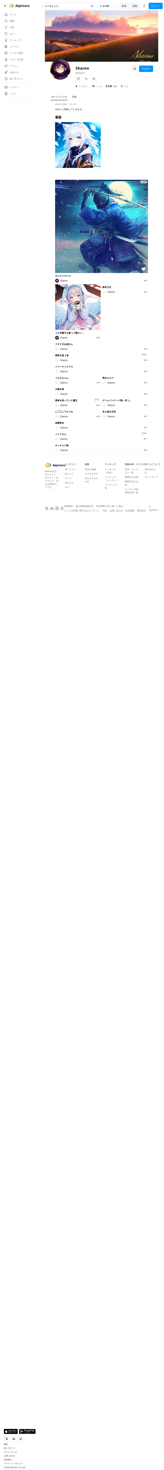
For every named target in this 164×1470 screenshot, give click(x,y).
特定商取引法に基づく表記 (109, 1456)
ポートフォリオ (59, 96)
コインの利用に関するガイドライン (82, 1460)
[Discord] (52, 1458)
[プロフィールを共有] (134, 69)
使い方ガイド (9, 1448)
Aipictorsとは (150, 1421)
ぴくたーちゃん (10, 1452)
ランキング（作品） (110, 1421)
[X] (86, 79)
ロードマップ (151, 1427)
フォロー (146, 68)
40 (93, 86)
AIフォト (69, 1423)
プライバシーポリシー (13, 1463)
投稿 (135, 5)
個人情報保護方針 (85, 1456)
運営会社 (141, 1460)
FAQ (104, 1460)
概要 (6, 1444)
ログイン (155, 5)
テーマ (68, 1428)
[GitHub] (62, 1458)
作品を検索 (90, 1419)
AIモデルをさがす (91, 1430)
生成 (124, 5)
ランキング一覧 (111, 1436)
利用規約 (8, 1459)
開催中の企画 (131, 1427)
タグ (67, 1437)
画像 (74, 96)
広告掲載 (129, 1460)
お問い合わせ (9, 1456)
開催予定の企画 (131, 1433)
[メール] (78, 79)
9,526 (109, 86)
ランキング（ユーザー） (111, 1428)
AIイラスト (70, 1419)
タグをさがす (91, 1423)
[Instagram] (94, 79)
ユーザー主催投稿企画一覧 (131, 1441)
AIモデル (69, 1432)
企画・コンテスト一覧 (131, 1421)
